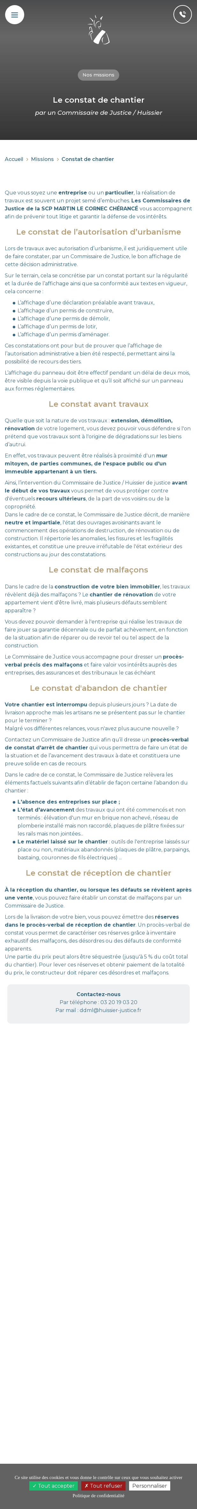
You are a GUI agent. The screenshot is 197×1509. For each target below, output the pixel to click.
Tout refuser (103, 1486)
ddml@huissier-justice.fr (111, 1010)
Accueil (14, 159)
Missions (42, 159)
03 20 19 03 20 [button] (118, 1002)
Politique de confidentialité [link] (98, 1495)
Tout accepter (54, 1486)
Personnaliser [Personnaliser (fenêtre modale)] (149, 1486)
